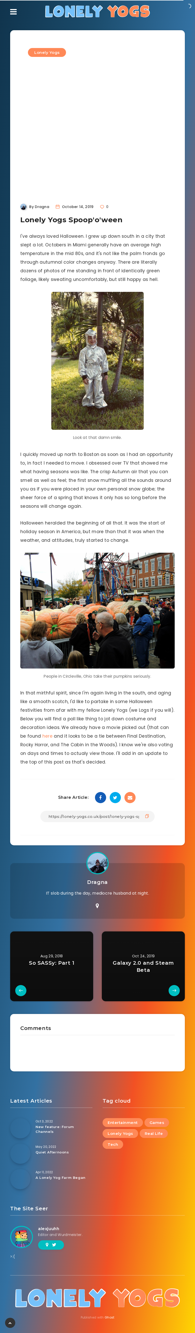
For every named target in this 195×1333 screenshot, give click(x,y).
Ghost (110, 1317)
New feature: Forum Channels (55, 1129)
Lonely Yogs (47, 52)
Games (157, 1122)
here (47, 736)
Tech (113, 1144)
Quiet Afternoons (52, 1152)
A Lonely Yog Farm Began (61, 1178)
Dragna (97, 882)
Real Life (154, 1133)
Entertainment (123, 1122)
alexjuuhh (48, 1228)
